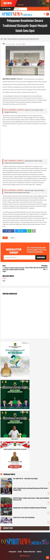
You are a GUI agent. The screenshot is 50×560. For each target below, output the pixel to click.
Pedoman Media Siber (29, 552)
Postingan (16, 9)
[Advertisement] (25, 143)
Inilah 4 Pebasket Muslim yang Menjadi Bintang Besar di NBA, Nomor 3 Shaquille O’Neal (30, 489)
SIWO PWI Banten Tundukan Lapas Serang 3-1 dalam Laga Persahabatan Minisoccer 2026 (31, 499)
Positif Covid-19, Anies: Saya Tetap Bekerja (23, 517)
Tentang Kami (12, 552)
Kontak (20, 552)
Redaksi (39, 552)
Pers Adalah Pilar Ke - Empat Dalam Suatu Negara (25, 478)
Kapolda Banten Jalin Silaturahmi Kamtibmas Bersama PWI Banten (30, 508)
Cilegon (12, 238)
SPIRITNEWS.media (25, 556)
